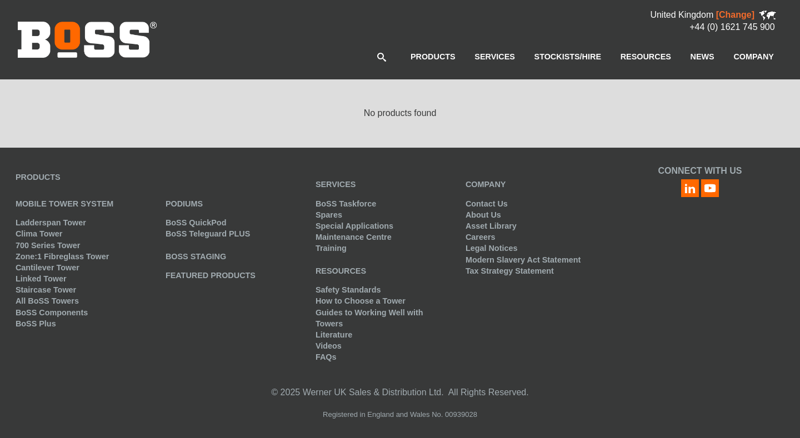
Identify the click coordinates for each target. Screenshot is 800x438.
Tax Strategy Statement (510, 270)
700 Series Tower (48, 245)
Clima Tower (39, 233)
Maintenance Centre (354, 237)
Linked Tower (41, 278)
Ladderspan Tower (51, 222)
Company (486, 184)
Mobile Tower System (64, 203)
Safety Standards (348, 289)
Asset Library (491, 225)
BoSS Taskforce (346, 203)
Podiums (184, 203)
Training (331, 248)
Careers (481, 237)
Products (38, 177)
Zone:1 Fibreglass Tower (62, 256)
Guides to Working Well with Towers (369, 318)
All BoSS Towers (47, 300)
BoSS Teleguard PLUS (208, 233)
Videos (329, 345)
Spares (329, 214)
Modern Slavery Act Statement (523, 259)
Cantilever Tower (47, 267)
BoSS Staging (196, 256)
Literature (334, 334)
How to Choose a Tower (361, 300)
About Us (483, 214)
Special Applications (354, 225)
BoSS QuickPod (196, 222)
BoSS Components (52, 312)
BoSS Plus (36, 323)
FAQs (326, 357)
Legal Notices (492, 248)
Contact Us (487, 203)
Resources (341, 270)
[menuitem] (433, 57)
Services (336, 184)
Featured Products (211, 275)
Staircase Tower (46, 289)
